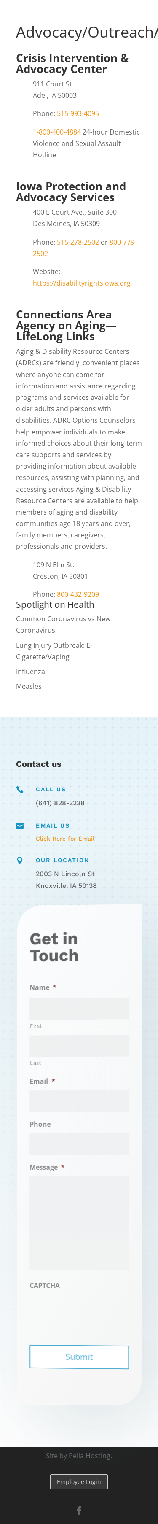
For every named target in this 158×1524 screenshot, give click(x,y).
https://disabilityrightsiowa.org (82, 283)
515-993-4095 (78, 113)
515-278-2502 (78, 242)
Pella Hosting (89, 1455)
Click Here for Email (65, 838)
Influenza (30, 671)
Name (52, 992)
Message (55, 1167)
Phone (50, 1125)
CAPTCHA (53, 1283)
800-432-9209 (78, 594)
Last (46, 1066)
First (46, 1029)
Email (51, 1083)
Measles (29, 686)
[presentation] (91, 1314)
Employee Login (79, 1482)
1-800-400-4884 (57, 132)
